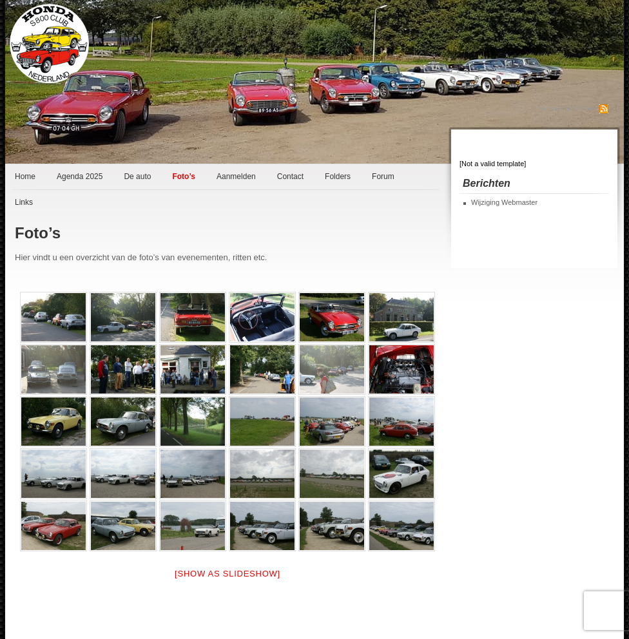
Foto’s (183, 176)
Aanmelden (236, 176)
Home (25, 176)
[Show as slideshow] (227, 573)
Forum (383, 176)
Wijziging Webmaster (504, 202)
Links (24, 202)
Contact (290, 176)
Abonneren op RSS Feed (566, 108)
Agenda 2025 (79, 176)
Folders (338, 176)
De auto (137, 176)
